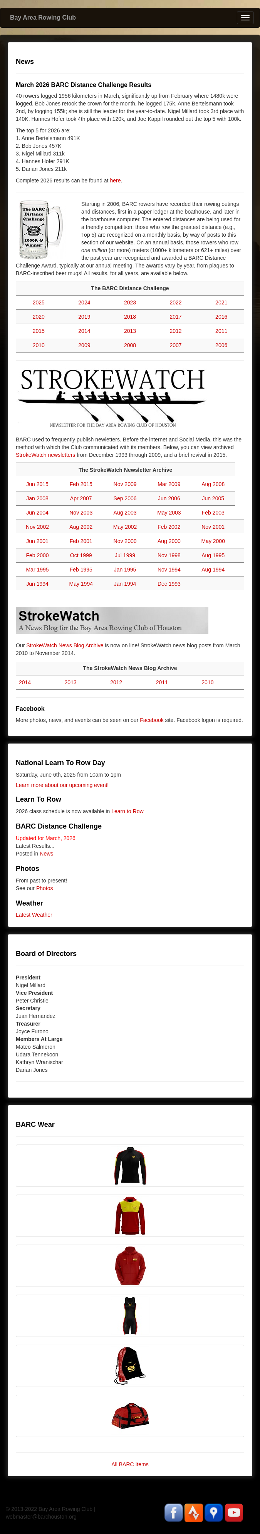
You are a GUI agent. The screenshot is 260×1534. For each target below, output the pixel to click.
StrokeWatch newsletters (45, 455)
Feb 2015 (81, 484)
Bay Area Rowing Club (43, 17)
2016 (221, 317)
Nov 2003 (80, 513)
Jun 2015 (37, 484)
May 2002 (125, 527)
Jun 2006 (169, 498)
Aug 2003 (125, 513)
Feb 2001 (81, 541)
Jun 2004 (37, 513)
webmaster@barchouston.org (41, 1517)
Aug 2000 (169, 541)
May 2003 (169, 513)
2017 (176, 317)
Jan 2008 (37, 498)
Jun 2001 (37, 541)
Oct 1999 (81, 555)
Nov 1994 (169, 569)
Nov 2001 (213, 527)
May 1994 (80, 584)
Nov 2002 (37, 527)
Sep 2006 (125, 498)
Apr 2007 (81, 498)
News (46, 854)
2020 (39, 317)
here (115, 180)
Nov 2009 (125, 484)
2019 (84, 317)
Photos (44, 888)
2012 (176, 331)
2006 (221, 345)
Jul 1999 (125, 555)
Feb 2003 (213, 513)
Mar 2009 (169, 484)
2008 (130, 345)
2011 (221, 331)
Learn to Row (127, 811)
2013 (130, 331)
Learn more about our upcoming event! (62, 785)
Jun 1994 (37, 584)
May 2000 (213, 541)
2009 (84, 345)
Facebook (151, 720)
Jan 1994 (125, 584)
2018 (130, 317)
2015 (39, 331)
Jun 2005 (213, 498)
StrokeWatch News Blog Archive (64, 645)
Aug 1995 (213, 555)
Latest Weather (34, 915)
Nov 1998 (169, 555)
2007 (176, 345)
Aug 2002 (80, 527)
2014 (84, 331)
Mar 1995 (37, 569)
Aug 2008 (213, 484)
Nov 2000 (125, 541)
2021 (221, 302)
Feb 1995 (81, 569)
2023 (130, 302)
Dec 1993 (169, 584)
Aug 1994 (213, 569)
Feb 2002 (169, 527)
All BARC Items (129, 1464)
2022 (176, 302)
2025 (39, 302)
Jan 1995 (125, 569)
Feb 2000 (37, 555)
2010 (39, 345)
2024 (84, 302)
